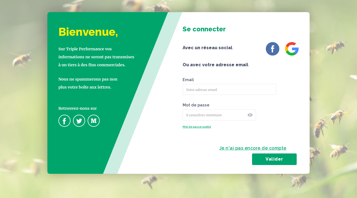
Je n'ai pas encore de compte (252, 148)
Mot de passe (196, 105)
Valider (274, 159)
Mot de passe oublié (197, 126)
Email (188, 80)
